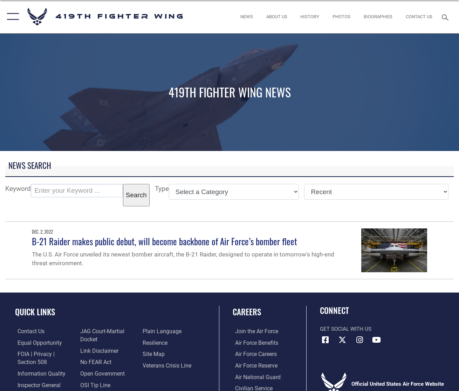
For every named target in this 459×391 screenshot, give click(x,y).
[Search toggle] (446, 16)
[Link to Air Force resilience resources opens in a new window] (155, 342)
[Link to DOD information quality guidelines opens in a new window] (37, 373)
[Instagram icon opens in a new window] (359, 340)
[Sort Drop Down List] (376, 192)
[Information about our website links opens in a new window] (97, 351)
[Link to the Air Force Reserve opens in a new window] (253, 365)
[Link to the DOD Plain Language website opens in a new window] (161, 331)
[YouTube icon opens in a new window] (376, 340)
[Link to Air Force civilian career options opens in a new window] (250, 387)
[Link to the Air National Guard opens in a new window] (254, 376)
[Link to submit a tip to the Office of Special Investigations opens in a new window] (93, 384)
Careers (247, 312)
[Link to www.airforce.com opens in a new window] (253, 331)
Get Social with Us (345, 329)
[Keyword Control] (77, 190)
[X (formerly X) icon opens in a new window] (342, 340)
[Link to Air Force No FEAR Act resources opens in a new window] (94, 362)
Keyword (18, 189)
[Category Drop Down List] (234, 192)
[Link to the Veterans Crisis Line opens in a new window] (167, 365)
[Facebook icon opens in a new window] (325, 340)
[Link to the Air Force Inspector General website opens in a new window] (35, 384)
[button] (11, 16)
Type (162, 189)
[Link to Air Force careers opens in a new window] (253, 354)
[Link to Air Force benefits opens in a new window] (253, 342)
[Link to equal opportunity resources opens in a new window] (36, 342)
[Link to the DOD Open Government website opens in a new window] (100, 373)
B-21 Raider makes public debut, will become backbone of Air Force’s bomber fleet (164, 241)
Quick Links (35, 312)
